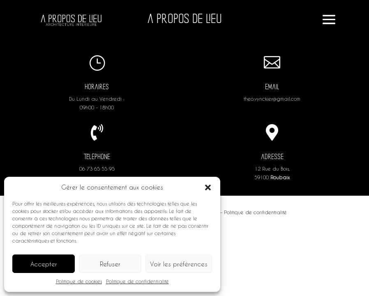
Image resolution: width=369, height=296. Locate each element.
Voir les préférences (179, 264)
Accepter (43, 264)
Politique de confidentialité (137, 281)
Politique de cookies (79, 281)
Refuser (110, 264)
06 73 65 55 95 (97, 168)
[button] (208, 187)
